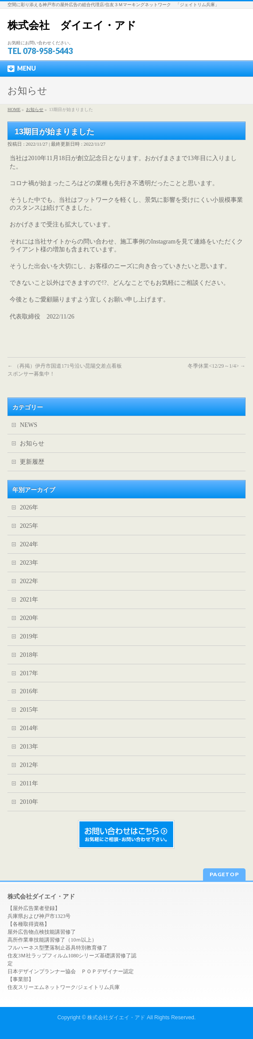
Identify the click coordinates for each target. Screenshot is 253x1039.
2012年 (29, 765)
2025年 (29, 526)
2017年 (29, 673)
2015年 (29, 709)
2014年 (29, 728)
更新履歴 (32, 462)
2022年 (29, 581)
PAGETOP (224, 874)
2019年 (29, 636)
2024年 (29, 544)
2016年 (29, 691)
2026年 (29, 507)
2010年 (29, 802)
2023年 (29, 562)
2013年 (29, 746)
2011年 (29, 783)
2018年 (29, 655)
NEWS (28, 425)
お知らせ (32, 443)
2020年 (29, 618)
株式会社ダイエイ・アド (116, 1017)
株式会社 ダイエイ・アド (71, 25)
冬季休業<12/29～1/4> (216, 366)
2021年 (29, 599)
